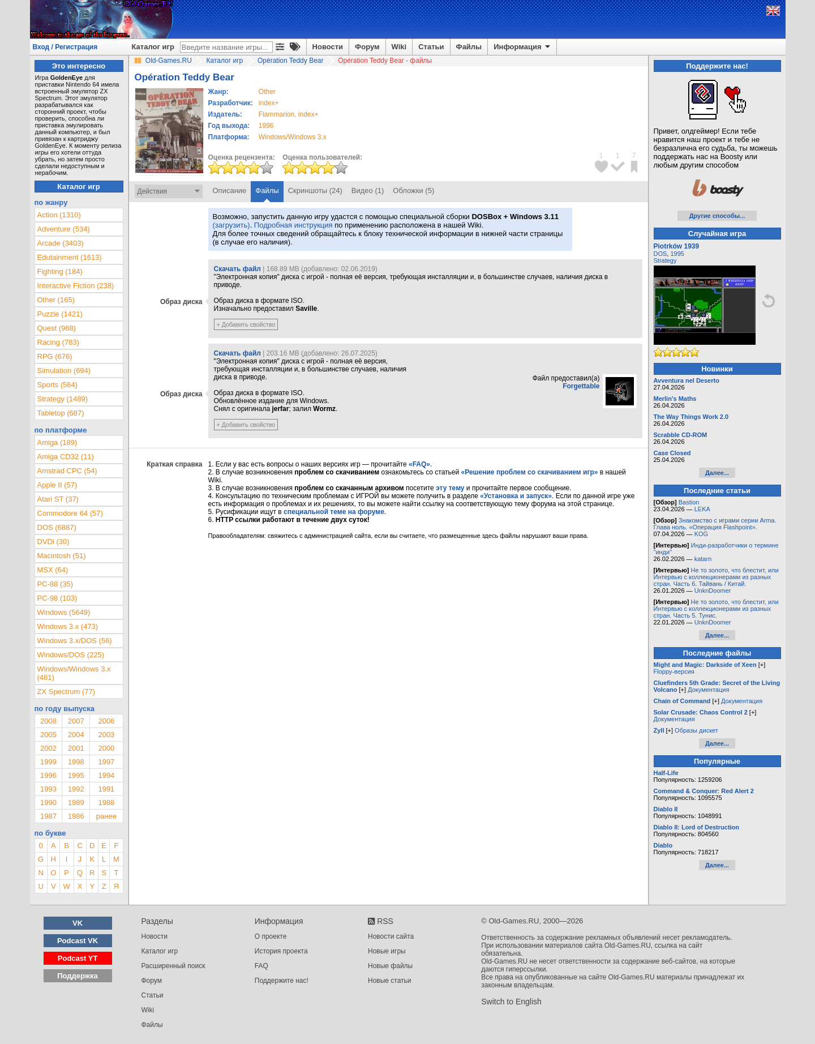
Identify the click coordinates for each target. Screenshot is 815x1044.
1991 (106, 789)
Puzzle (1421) (60, 314)
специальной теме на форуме (334, 512)
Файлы (469, 46)
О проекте (271, 936)
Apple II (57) (57, 485)
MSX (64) (52, 570)
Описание (230, 190)
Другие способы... (717, 215)
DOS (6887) (56, 527)
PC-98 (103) (57, 598)
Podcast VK (77, 940)
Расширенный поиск (173, 966)
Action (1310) (59, 215)
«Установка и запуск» (516, 496)
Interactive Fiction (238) (75, 285)
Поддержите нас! (281, 981)
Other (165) (56, 300)
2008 (48, 721)
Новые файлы (390, 966)
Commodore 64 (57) (70, 513)
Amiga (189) (57, 442)
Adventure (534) (63, 229)
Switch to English (511, 1001)
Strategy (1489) (62, 399)
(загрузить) (231, 225)
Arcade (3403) (60, 243)
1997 (106, 762)
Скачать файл (237, 269)
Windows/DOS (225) (70, 655)
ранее (106, 816)
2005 (48, 734)
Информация (523, 47)
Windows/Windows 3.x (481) (74, 673)
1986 (76, 816)
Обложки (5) (413, 190)
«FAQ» (419, 464)
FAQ (261, 966)
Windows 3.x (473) (67, 626)
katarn (703, 558)
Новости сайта (391, 936)
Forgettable (581, 386)
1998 (76, 762)
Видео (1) (367, 190)
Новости (328, 46)
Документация (708, 689)
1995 (76, 775)
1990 (48, 802)
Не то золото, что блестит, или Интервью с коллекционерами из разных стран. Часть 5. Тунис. (716, 608)
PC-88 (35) (55, 584)
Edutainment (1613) (69, 257)
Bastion (689, 502)
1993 (48, 789)
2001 (76, 748)
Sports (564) (57, 384)
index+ (269, 103)
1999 (48, 762)
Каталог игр (153, 46)
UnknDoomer (712, 590)
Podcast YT (78, 958)
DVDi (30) (53, 541)
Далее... (717, 472)
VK (77, 923)
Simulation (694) (64, 370)
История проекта (281, 951)
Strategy (665, 260)
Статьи (431, 46)
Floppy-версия (674, 671)
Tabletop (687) (60, 413)
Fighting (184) (60, 271)
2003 (106, 734)
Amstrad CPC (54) (67, 471)
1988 (106, 802)
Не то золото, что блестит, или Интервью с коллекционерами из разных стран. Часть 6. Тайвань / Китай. (716, 577)
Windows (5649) (64, 612)
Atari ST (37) (58, 499)
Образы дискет (696, 730)
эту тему (450, 488)
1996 (266, 126)
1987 (48, 816)
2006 (106, 721)
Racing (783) (58, 342)
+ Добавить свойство (246, 324)
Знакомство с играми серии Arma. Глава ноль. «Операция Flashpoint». (715, 523)
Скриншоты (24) (315, 190)
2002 (48, 748)
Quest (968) (56, 328)
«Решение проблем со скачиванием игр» (529, 472)
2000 (106, 748)
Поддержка (77, 976)
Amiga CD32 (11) (65, 456)
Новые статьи (389, 981)
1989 (76, 802)
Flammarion (276, 114)
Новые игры (387, 951)
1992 (76, 789)
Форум (367, 46)
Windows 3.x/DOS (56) (74, 640)
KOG (701, 533)
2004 (76, 734)
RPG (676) (54, 356)
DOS (660, 253)
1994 (106, 775)
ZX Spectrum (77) (66, 691)
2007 (76, 721)
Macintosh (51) (61, 555)
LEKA (702, 509)
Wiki (399, 46)
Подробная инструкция (293, 225)
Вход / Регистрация (65, 47)
